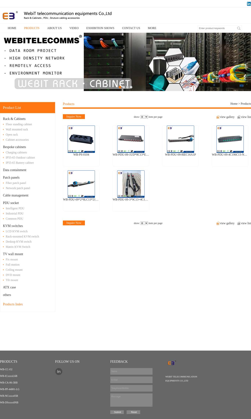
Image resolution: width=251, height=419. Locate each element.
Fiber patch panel (16, 182)
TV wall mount (13, 254)
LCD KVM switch (17, 231)
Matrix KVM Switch (18, 246)
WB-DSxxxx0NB (9, 402)
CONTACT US (131, 28)
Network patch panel (18, 188)
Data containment (14, 170)
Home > (235, 103)
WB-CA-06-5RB (9, 382)
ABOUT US (54, 28)
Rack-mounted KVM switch (22, 236)
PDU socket (11, 203)
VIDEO (74, 28)
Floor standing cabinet (19, 124)
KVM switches (13, 226)
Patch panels (11, 177)
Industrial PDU (15, 213)
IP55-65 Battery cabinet (20, 162)
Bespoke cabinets (14, 147)
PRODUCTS (32, 28)
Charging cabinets (16, 152)
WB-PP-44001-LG (9, 389)
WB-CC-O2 (6, 369)
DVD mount (13, 274)
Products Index (13, 304)
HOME (12, 28)
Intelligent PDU (15, 208)
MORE (152, 28)
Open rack (12, 134)
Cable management (15, 195)
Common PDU (14, 218)
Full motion (12, 264)
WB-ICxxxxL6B (8, 376)
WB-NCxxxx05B (9, 396)
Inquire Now (73, 116)
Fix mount (12, 259)
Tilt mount (12, 280)
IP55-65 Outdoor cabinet (20, 157)
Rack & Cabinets (14, 119)
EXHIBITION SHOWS (100, 28)
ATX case (9, 287)
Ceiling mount (14, 269)
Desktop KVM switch (18, 241)
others (7, 295)
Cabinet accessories (17, 139)
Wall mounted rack (17, 129)
